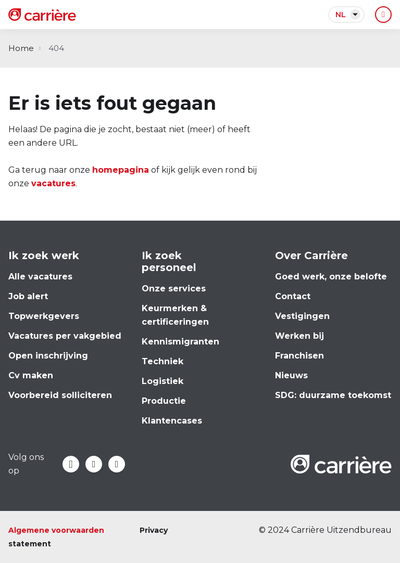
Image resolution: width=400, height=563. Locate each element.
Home (21, 48)
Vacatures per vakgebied (64, 336)
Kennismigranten (180, 342)
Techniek (162, 361)
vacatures (53, 183)
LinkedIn (93, 464)
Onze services (174, 288)
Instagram (116, 464)
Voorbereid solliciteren (60, 395)
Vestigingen (302, 316)
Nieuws (291, 375)
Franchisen (299, 356)
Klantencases (172, 421)
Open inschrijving (48, 356)
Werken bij (299, 336)
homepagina (120, 170)
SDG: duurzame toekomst (333, 395)
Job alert (28, 296)
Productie (164, 401)
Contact (292, 296)
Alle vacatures (40, 277)
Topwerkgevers (43, 316)
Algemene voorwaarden (56, 530)
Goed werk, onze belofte (331, 277)
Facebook (71, 464)
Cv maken (30, 375)
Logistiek (162, 381)
